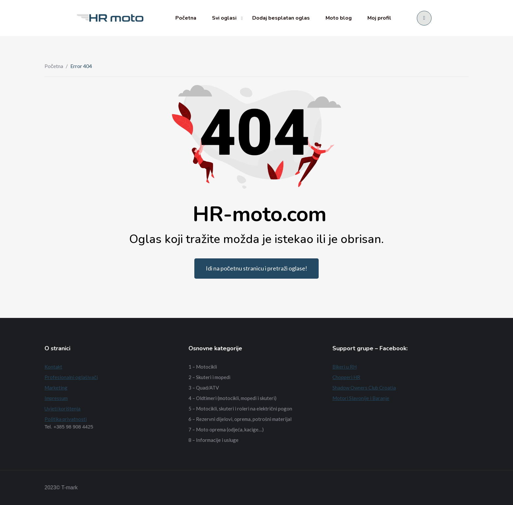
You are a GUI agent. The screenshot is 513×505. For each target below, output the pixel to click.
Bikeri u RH (344, 367)
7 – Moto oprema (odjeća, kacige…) (226, 429)
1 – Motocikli (202, 367)
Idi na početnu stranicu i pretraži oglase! (256, 268)
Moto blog (339, 18)
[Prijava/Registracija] (424, 18)
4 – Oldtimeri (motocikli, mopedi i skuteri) (232, 398)
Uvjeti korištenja (62, 408)
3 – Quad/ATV (203, 388)
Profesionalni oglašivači (71, 377)
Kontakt (53, 367)
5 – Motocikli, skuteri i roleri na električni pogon (240, 408)
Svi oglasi (224, 18)
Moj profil (379, 18)
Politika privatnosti (65, 419)
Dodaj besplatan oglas (281, 18)
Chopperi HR (346, 377)
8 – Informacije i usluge (213, 440)
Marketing (55, 388)
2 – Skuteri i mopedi (209, 377)
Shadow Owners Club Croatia (364, 388)
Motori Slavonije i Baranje (360, 398)
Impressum (56, 398)
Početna (185, 18)
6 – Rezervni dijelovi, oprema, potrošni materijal (240, 419)
